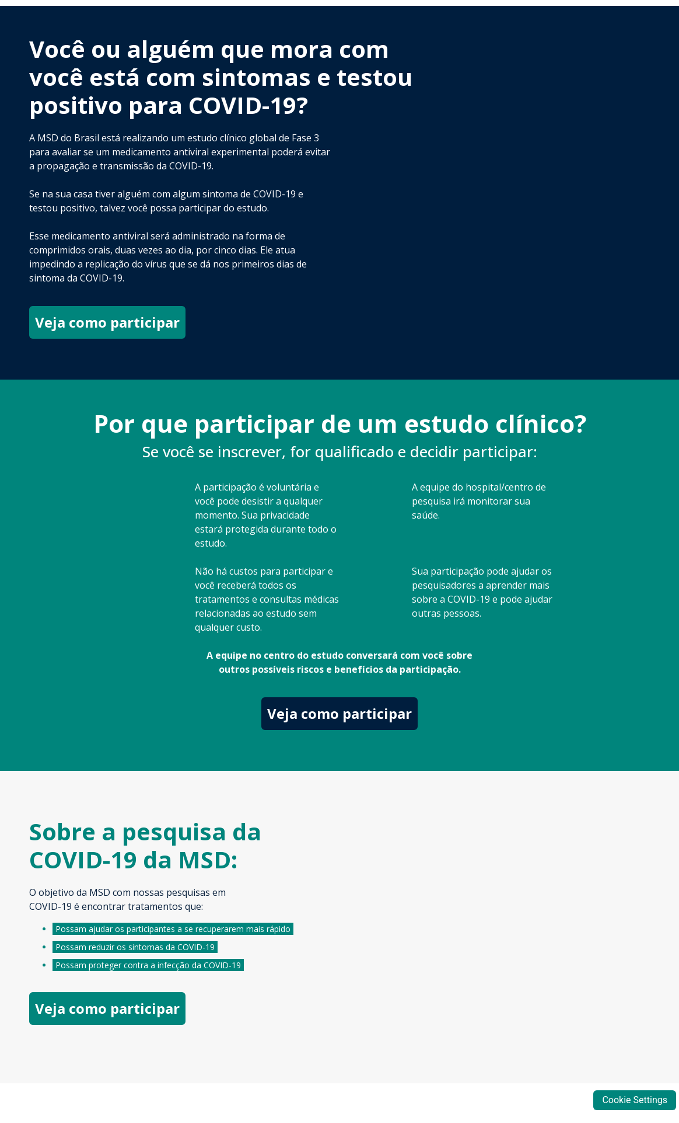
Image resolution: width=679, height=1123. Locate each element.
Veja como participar (107, 322)
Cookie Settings (634, 1099)
